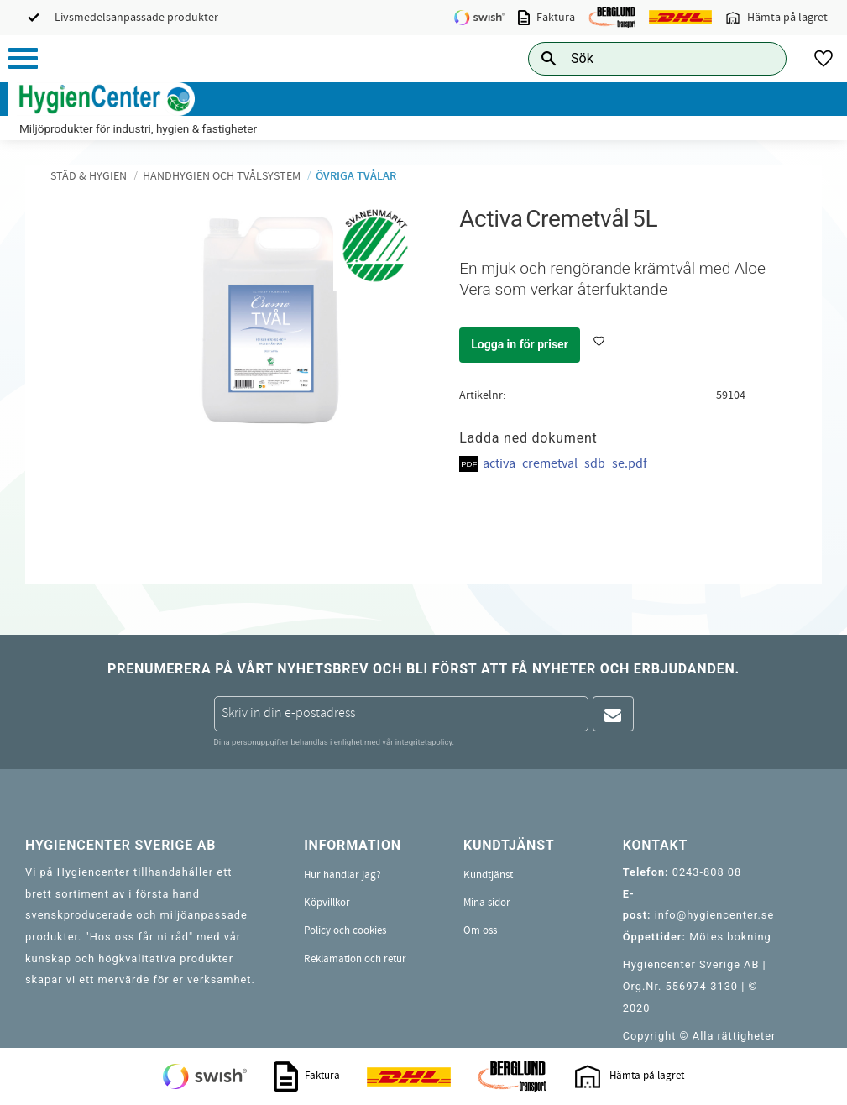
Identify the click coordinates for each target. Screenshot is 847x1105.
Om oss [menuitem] (480, 930)
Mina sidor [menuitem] (486, 902)
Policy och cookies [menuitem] (345, 930)
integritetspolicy (423, 741)
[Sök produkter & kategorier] (638, 58)
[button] (23, 58)
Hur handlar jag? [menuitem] (342, 875)
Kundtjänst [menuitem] (488, 875)
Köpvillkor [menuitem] (327, 902)
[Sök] (760, 58)
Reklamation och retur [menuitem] (355, 959)
